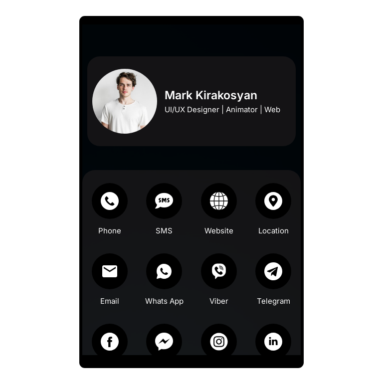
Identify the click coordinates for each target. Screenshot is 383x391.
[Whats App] (166, 280)
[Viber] (217, 280)
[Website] (217, 210)
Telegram (268, 310)
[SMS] (166, 210)
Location (268, 239)
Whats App (166, 310)
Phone (114, 239)
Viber (216, 310)
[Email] (115, 280)
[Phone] (115, 210)
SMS (166, 239)
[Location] (268, 210)
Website (216, 239)
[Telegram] (268, 280)
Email (114, 310)
